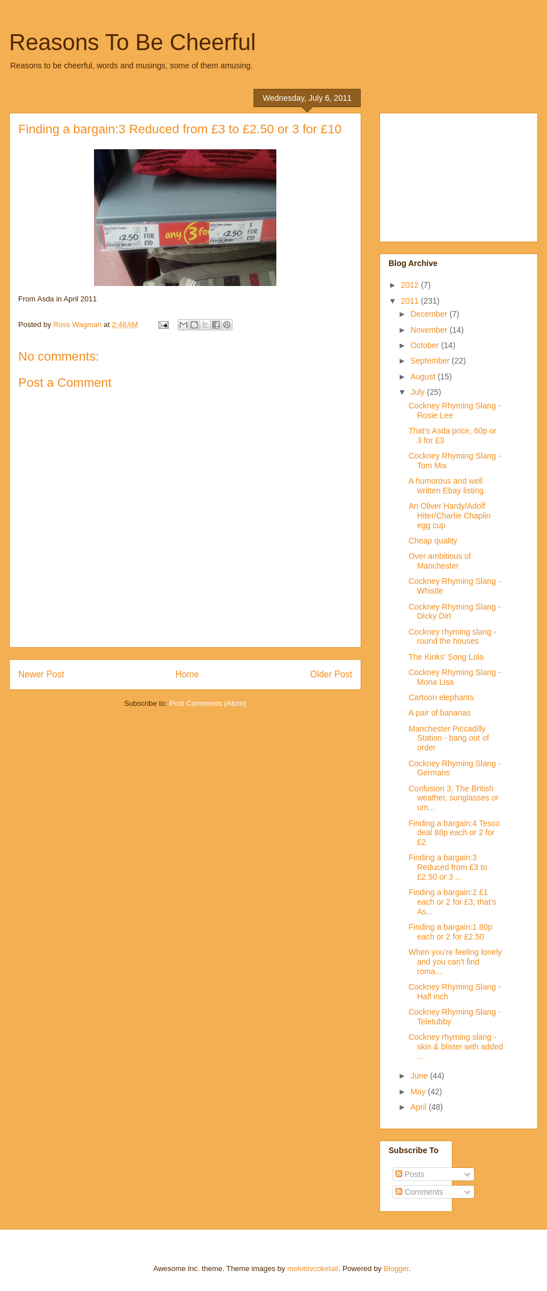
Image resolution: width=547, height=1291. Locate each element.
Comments (419, 1191)
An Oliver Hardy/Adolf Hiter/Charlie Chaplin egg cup (450, 515)
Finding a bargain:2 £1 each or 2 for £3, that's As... (452, 902)
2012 (411, 284)
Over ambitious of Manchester (440, 560)
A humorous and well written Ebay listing (446, 485)
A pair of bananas (440, 712)
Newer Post (41, 674)
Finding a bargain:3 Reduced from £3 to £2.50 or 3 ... (448, 867)
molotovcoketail (312, 1268)
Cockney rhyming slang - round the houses (452, 636)
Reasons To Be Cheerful (132, 42)
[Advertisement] (446, 174)
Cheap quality (433, 540)
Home (187, 674)
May (418, 1091)
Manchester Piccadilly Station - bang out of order (449, 738)
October (425, 345)
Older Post (331, 674)
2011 (411, 300)
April (419, 1107)
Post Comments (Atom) (207, 703)
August (423, 376)
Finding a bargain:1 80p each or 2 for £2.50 (450, 931)
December (429, 313)
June (420, 1075)
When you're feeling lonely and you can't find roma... (455, 961)
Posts (409, 1174)
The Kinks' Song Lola (446, 656)
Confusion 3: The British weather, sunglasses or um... (454, 798)
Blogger (396, 1268)
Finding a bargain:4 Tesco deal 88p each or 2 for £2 (454, 833)
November (429, 329)
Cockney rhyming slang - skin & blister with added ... (456, 1046)
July (418, 392)
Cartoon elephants (441, 697)
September (430, 360)
